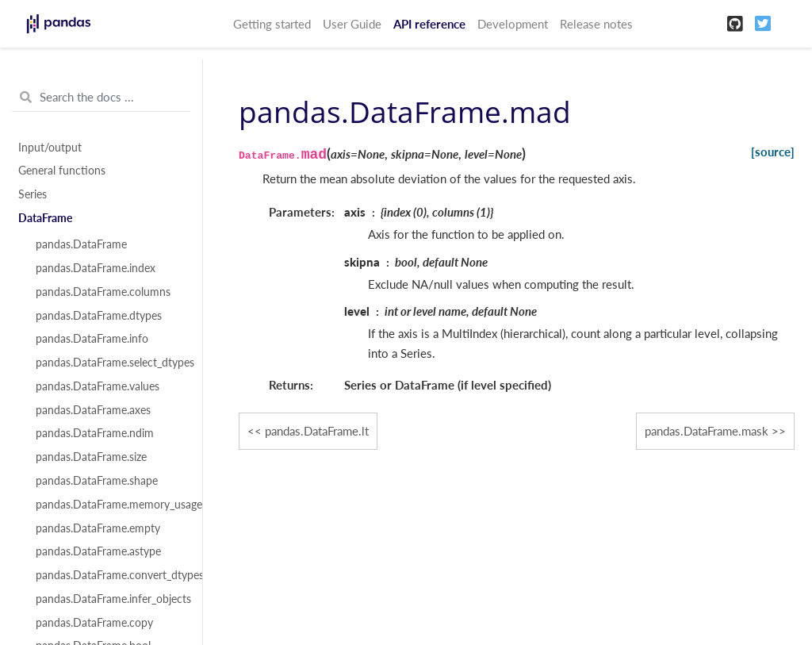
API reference (429, 24)
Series (32, 194)
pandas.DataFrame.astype (98, 551)
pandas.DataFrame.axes (93, 410)
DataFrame (45, 218)
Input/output (50, 147)
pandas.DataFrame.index (95, 268)
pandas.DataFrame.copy (94, 622)
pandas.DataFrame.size (91, 457)
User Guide (352, 24)
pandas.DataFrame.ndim (95, 433)
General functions (61, 170)
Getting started (272, 24)
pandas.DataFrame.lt (317, 431)
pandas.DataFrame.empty (98, 528)
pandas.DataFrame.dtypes (99, 315)
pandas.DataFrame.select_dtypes (110, 362)
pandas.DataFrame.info (92, 338)
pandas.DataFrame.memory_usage (110, 504)
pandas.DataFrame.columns (103, 292)
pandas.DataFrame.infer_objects (110, 599)
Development (512, 24)
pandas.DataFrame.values (97, 386)
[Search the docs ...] (101, 97)
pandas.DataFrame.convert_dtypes (110, 575)
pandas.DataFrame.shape (97, 480)
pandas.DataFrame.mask (706, 431)
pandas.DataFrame (81, 244)
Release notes (596, 24)
